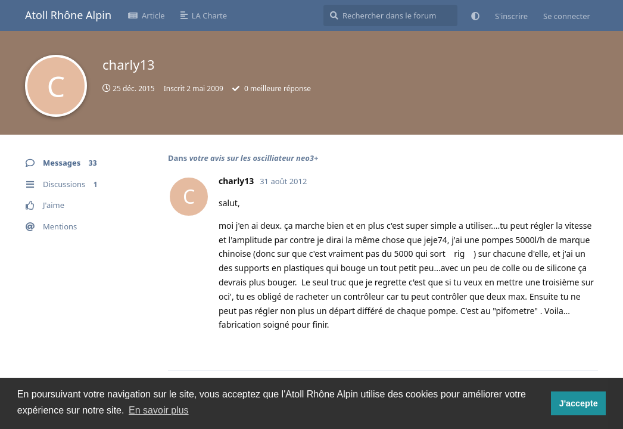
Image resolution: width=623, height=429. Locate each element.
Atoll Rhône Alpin (68, 15)
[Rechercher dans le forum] (390, 15)
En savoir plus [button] (159, 410)
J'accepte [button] (578, 403)
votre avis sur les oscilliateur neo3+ (254, 158)
